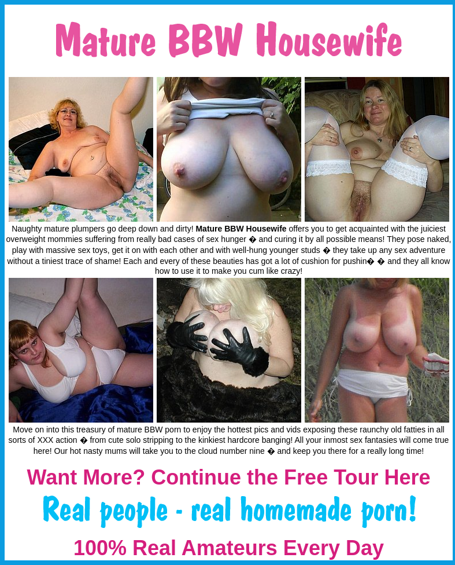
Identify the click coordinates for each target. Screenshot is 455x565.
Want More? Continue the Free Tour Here (228, 477)
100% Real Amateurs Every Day (228, 548)
